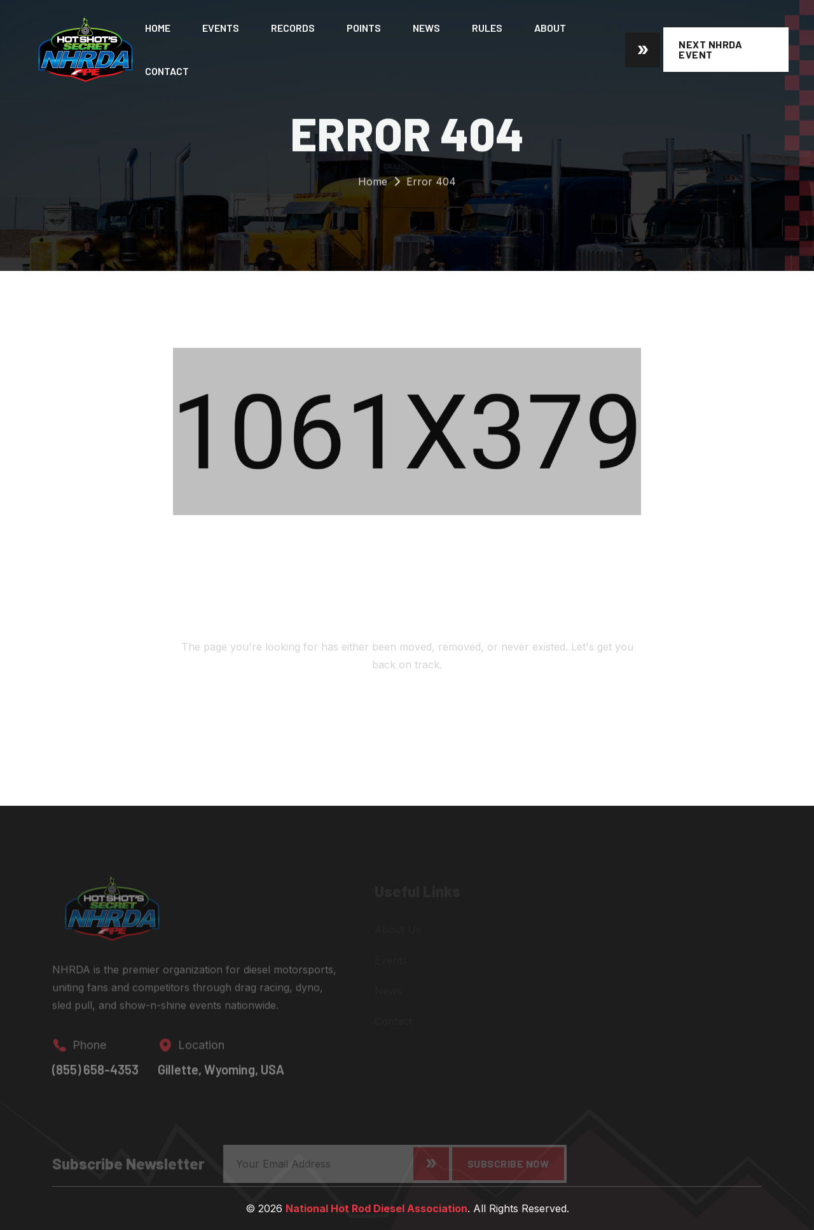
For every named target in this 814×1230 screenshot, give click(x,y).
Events (220, 28)
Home (157, 28)
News (426, 28)
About (550, 28)
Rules (487, 28)
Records (293, 28)
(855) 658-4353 (95, 1073)
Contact (167, 71)
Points (364, 28)
